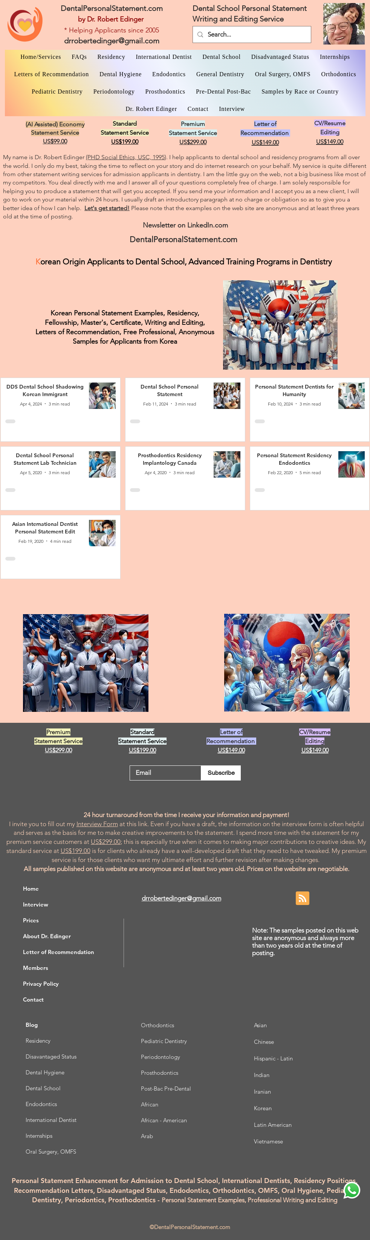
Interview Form (97, 824)
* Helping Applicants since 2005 (111, 30)
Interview (35, 904)
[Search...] (251, 34)
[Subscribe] (221, 773)
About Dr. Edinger (47, 936)
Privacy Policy (41, 983)
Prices (31, 920)
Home (31, 888)
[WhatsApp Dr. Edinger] (351, 1190)
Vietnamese (268, 1141)
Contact (33, 999)
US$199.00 (75, 850)
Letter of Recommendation (58, 952)
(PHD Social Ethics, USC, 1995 (125, 157)
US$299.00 (106, 841)
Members (35, 967)
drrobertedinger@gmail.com (111, 40)
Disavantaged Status (51, 1056)
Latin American (273, 1124)
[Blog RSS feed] (302, 898)
